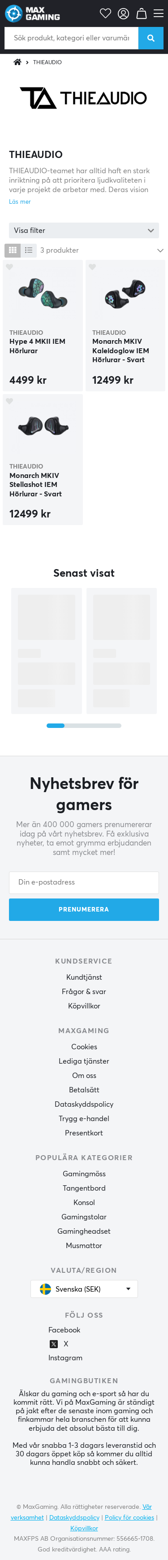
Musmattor (84, 1245)
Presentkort (84, 1133)
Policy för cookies (129, 1518)
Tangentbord (84, 1188)
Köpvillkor (84, 1006)
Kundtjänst (84, 977)
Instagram (65, 1358)
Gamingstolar (84, 1217)
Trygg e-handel (84, 1118)
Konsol (84, 1202)
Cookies (84, 1047)
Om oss (84, 1075)
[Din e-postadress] (84, 883)
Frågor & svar (84, 991)
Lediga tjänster (84, 1061)
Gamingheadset (84, 1231)
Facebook (64, 1330)
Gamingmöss (84, 1174)
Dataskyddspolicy (84, 1104)
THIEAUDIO (47, 63)
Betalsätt (84, 1090)
